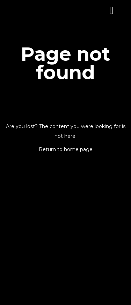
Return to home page (66, 149)
